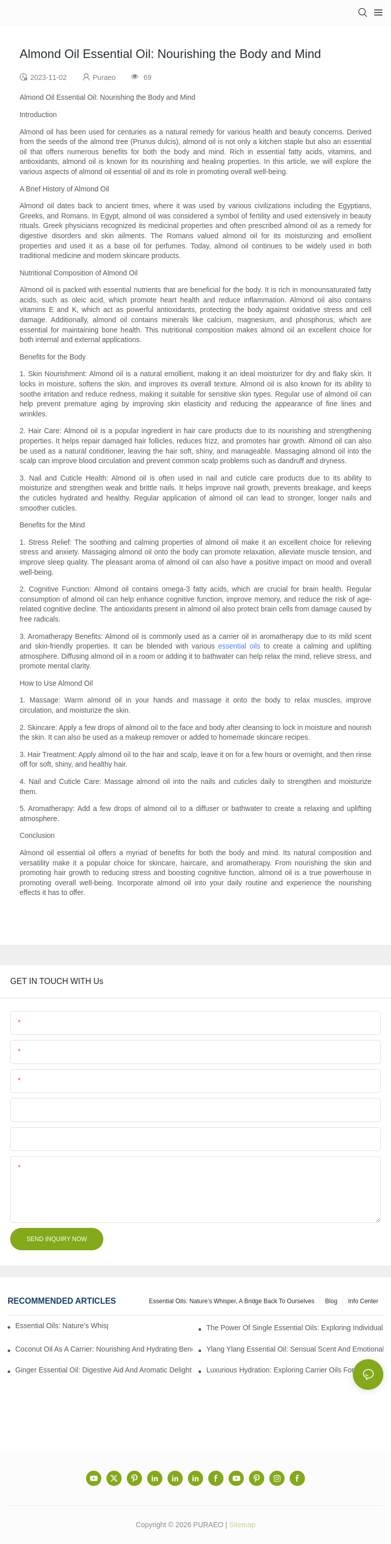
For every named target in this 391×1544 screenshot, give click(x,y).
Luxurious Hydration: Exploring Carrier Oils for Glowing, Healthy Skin (294, 1370)
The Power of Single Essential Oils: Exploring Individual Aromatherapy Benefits (294, 1328)
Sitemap (242, 1525)
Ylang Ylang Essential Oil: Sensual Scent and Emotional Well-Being (294, 1349)
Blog (331, 1301)
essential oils (239, 646)
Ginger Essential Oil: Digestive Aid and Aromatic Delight (103, 1370)
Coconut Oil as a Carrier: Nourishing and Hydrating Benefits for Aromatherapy (103, 1349)
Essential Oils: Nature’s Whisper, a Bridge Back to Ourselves (232, 1301)
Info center (363, 1301)
